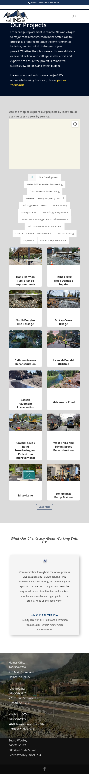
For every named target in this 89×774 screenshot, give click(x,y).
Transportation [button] (29, 212)
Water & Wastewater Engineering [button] (44, 184)
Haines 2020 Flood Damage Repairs (63, 280)
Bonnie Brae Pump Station (63, 495)
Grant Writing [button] (60, 205)
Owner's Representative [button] (53, 240)
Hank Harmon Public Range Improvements (25, 280)
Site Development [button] (48, 177)
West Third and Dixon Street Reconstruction (63, 446)
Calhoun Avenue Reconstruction (25, 362)
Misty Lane (25, 495)
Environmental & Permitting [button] (45, 191)
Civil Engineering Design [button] (34, 205)
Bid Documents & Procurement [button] (45, 226)
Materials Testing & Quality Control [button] (45, 198)
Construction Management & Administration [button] (44, 219)
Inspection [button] (28, 240)
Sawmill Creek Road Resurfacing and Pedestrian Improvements (25, 450)
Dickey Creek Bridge (63, 322)
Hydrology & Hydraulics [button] (55, 212)
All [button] (32, 177)
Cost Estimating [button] (65, 233)
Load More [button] (44, 506)
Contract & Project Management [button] (33, 233)
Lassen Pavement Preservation (25, 403)
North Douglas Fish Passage (25, 322)
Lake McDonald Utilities (63, 362)
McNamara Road (63, 402)
